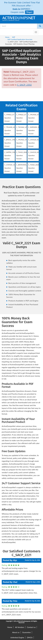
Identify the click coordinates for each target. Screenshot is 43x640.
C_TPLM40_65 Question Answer (9, 130)
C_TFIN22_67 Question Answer (21, 118)
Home (7, 37)
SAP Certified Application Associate (19, 39)
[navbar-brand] (4, 31)
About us (15, 632)
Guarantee (26, 632)
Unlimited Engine (17, 637)
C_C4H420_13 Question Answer (9, 168)
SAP (13, 37)
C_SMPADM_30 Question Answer (34, 130)
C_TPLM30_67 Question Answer (33, 118)
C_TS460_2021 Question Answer (33, 168)
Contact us (31, 627)
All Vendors (19, 627)
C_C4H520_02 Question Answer (33, 143)
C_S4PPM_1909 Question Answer (10, 155)
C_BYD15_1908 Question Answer (10, 143)
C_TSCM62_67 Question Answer (21, 130)
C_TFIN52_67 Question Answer (9, 118)
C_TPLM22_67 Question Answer (21, 143)
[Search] (40, 26)
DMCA (30, 637)
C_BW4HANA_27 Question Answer (22, 168)
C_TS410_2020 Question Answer (21, 155)
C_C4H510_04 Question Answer (33, 155)
